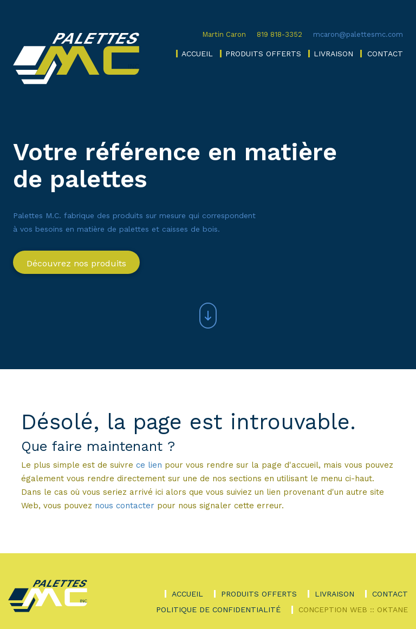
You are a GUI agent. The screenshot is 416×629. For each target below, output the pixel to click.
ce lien (149, 465)
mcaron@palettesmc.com (358, 34)
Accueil (197, 53)
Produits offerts (263, 53)
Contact (385, 53)
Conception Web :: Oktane (353, 610)
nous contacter (124, 505)
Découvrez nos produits (76, 263)
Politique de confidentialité (218, 610)
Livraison (333, 53)
